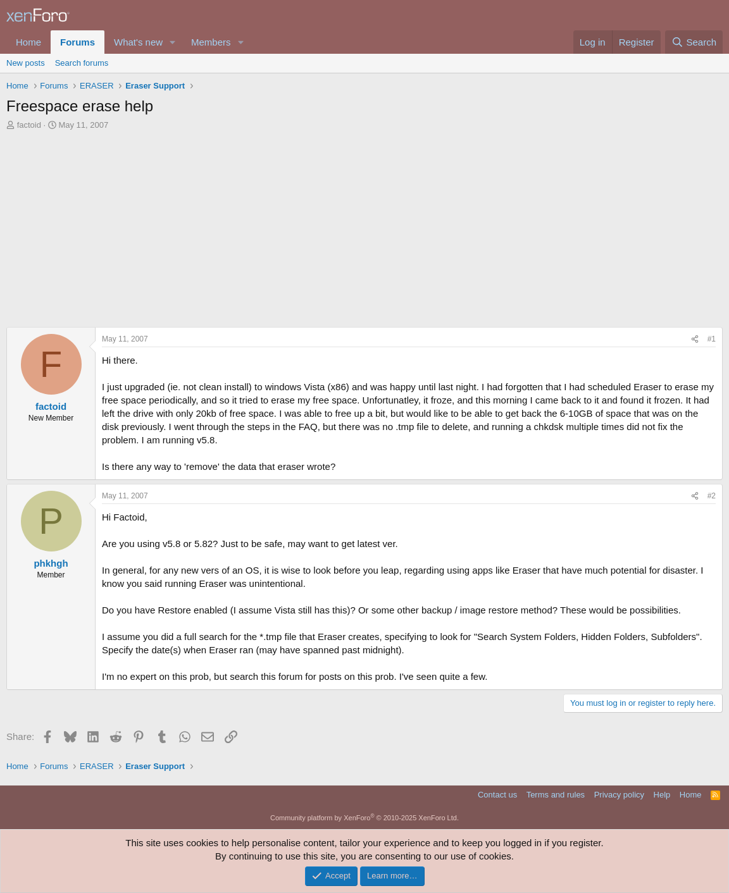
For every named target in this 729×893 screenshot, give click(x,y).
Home (28, 42)
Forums (77, 42)
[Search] (694, 42)
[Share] (695, 339)
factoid (29, 125)
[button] (173, 42)
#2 (711, 495)
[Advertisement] (364, 225)
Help (662, 794)
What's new (138, 42)
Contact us (497, 794)
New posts (25, 63)
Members (211, 42)
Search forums (82, 63)
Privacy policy (619, 794)
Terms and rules (555, 794)
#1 (711, 339)
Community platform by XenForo (364, 818)
